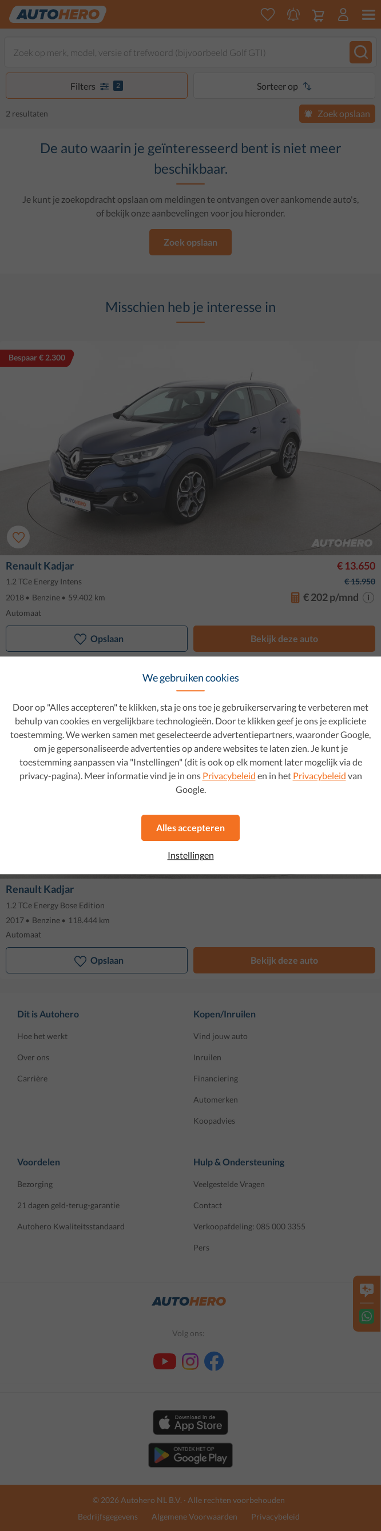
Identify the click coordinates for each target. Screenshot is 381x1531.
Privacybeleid (229, 775)
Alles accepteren (190, 827)
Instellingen (191, 855)
